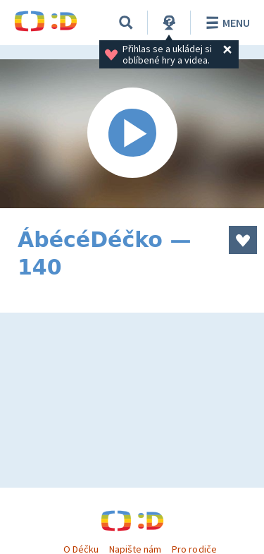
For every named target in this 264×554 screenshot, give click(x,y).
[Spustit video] (132, 133)
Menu (225, 22)
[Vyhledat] (126, 22)
